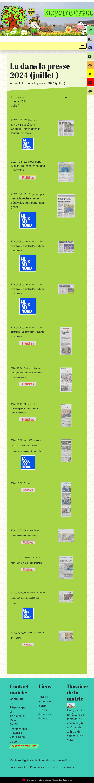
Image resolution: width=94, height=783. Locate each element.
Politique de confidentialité (51, 760)
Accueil (15, 83)
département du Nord (46, 716)
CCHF (42, 692)
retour (65, 97)
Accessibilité (19, 767)
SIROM (43, 697)
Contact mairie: (18, 689)
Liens (44, 686)
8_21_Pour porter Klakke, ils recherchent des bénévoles (28, 166)
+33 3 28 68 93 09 (17, 739)
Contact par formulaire (24, 746)
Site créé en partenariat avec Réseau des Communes (47, 780)
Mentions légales (20, 760)
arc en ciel (44, 701)
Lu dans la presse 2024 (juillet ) (43, 83)
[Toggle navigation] (82, 46)
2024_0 (15, 161)
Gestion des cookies (61, 767)
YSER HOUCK (43, 708)
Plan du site (37, 767)
